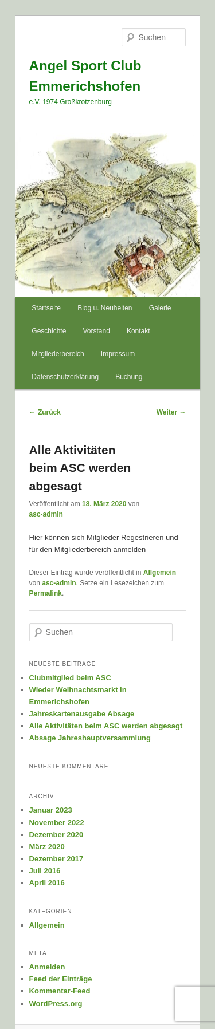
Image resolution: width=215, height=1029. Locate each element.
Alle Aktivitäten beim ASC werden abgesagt (106, 726)
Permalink (45, 593)
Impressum (118, 354)
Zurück (45, 412)
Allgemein (159, 573)
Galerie (160, 308)
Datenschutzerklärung (65, 377)
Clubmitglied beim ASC (70, 677)
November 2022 (56, 822)
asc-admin (46, 514)
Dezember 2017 (56, 858)
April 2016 (47, 882)
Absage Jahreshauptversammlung (90, 738)
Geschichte (49, 331)
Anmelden (47, 967)
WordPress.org (56, 1003)
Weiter (171, 412)
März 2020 (47, 846)
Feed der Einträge (60, 979)
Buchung (128, 377)
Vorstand (96, 331)
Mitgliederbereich (58, 354)
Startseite (46, 308)
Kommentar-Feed (60, 991)
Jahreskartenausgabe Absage (82, 713)
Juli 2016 (45, 870)
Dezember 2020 (56, 834)
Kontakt (138, 331)
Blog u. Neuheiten (104, 308)
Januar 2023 (50, 810)
